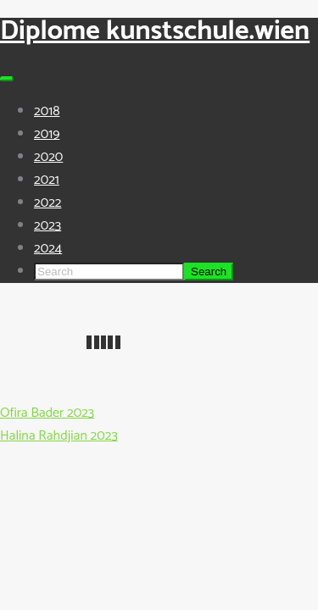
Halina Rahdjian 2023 (59, 435)
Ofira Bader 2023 (47, 413)
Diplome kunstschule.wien (155, 31)
